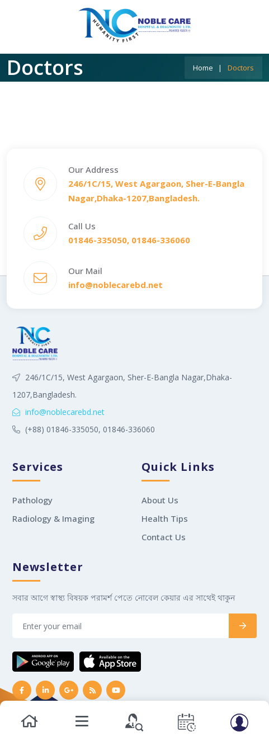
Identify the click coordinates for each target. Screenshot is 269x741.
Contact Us (163, 536)
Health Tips (164, 518)
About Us (159, 500)
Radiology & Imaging (53, 518)
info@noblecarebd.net (58, 412)
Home (203, 68)
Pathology (32, 500)
